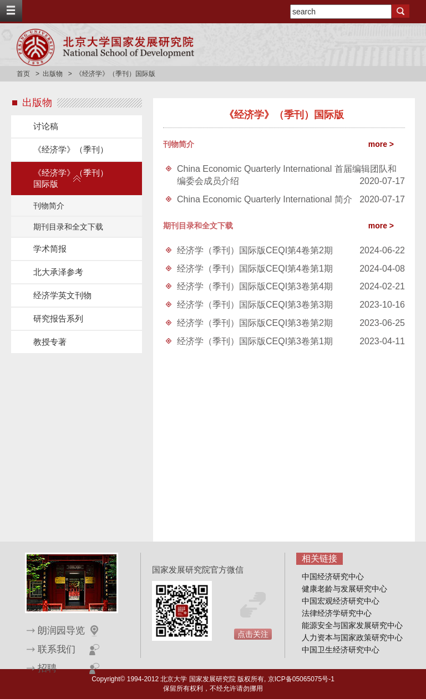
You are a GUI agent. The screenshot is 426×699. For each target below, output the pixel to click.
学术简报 (50, 248)
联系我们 (56, 649)
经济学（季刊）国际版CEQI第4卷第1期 (255, 268)
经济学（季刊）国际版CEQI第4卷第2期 (255, 250)
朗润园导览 (61, 630)
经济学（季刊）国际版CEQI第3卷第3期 (255, 304)
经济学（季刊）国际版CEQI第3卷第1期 (255, 341)
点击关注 (252, 634)
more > (381, 144)
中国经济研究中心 (333, 576)
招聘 (47, 668)
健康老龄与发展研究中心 (344, 588)
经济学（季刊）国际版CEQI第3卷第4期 (255, 286)
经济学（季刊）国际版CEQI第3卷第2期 (255, 323)
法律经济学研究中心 (337, 613)
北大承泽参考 (58, 272)
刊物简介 (48, 205)
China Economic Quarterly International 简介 (264, 199)
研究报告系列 (58, 318)
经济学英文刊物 (62, 295)
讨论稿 (45, 126)
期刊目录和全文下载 (68, 226)
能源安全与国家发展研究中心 (352, 625)
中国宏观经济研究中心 (340, 600)
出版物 (53, 74)
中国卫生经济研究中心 (340, 649)
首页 (23, 74)
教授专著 (50, 341)
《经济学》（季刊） (70, 149)
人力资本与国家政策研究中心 (352, 637)
